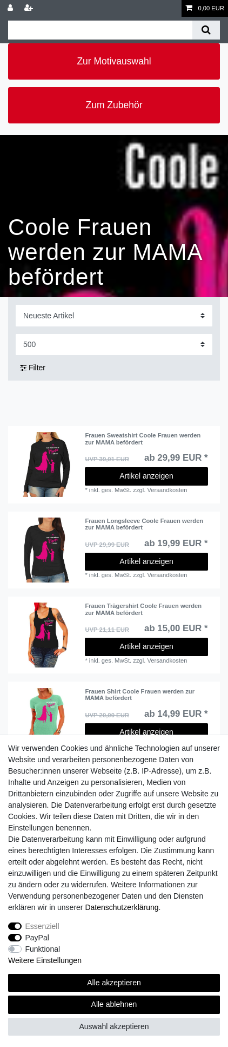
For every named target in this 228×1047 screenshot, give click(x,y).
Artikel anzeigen (146, 476)
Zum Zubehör (113, 105)
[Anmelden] (11, 8)
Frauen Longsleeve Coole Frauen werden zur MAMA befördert (144, 524)
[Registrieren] (30, 8)
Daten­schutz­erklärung (121, 907)
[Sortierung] (114, 315)
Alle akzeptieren (114, 982)
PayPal (37, 937)
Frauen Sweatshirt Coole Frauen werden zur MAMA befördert (142, 438)
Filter (32, 367)
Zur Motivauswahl (114, 61)
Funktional (43, 949)
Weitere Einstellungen (45, 960)
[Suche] (206, 30)
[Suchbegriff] (100, 30)
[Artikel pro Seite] (114, 344)
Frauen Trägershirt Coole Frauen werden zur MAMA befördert (143, 609)
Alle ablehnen (114, 1004)
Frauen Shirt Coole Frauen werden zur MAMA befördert (140, 694)
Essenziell (42, 926)
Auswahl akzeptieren (114, 1026)
